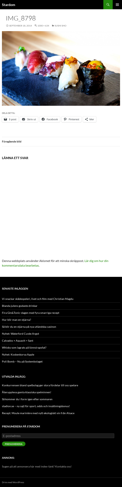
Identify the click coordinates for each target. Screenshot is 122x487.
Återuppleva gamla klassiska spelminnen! (26, 392)
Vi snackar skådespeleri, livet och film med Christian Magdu (37, 298)
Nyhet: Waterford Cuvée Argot (20, 333)
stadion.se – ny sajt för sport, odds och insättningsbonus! (36, 406)
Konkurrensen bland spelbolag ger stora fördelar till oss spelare (40, 385)
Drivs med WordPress (13, 482)
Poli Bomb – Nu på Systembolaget (22, 361)
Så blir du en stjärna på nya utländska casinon (29, 326)
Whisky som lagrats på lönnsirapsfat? (24, 347)
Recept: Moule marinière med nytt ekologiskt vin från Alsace (38, 413)
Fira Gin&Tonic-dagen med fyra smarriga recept (30, 312)
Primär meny (117, 4)
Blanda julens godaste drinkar (19, 305)
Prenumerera (14, 444)
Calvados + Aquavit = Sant (17, 340)
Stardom (8, 5)
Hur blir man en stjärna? (16, 319)
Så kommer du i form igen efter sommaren (27, 399)
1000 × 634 (43, 25)
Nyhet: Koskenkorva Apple (18, 354)
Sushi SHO (60, 25)
